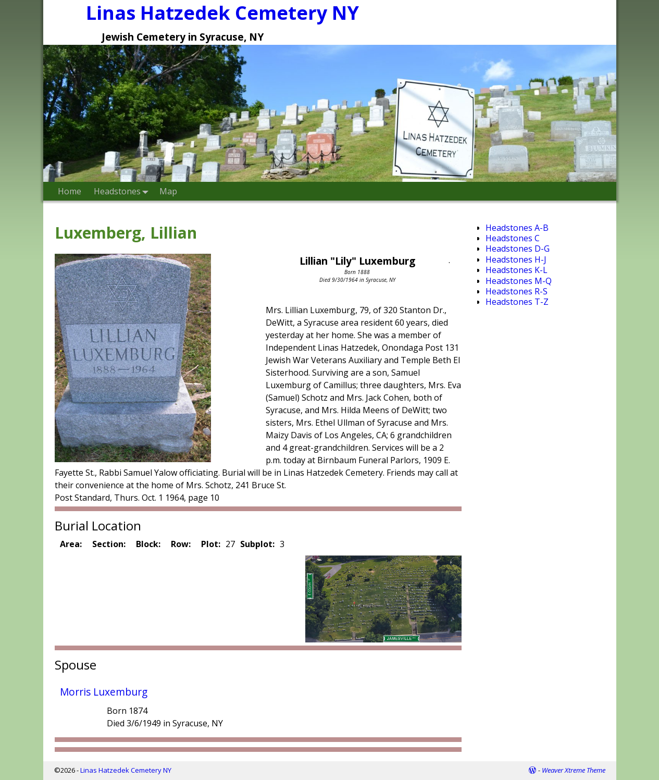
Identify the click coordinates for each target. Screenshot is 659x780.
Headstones (123, 191)
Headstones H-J (516, 259)
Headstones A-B (517, 227)
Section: (109, 544)
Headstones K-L (517, 270)
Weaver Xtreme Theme (573, 770)
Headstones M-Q (519, 281)
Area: (71, 544)
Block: (148, 544)
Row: (181, 544)
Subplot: (257, 544)
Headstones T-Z (517, 301)
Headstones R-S (517, 291)
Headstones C (513, 238)
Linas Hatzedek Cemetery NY (125, 770)
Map (168, 191)
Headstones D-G (518, 248)
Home (69, 191)
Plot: (210, 544)
